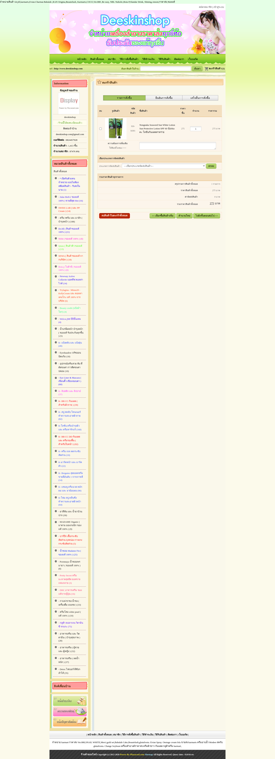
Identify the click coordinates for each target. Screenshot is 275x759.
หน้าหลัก (82, 59)
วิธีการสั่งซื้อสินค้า (129, 59)
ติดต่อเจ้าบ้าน (70, 128)
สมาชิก (112, 59)
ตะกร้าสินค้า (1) (214, 68)
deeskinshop (70, 117)
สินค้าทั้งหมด (97, 59)
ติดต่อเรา (179, 59)
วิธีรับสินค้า (164, 59)
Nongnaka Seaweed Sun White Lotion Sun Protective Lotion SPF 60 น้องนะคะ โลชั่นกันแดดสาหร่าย (157, 128)
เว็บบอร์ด (193, 59)
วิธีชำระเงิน (148, 59)
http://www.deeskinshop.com (68, 68)
